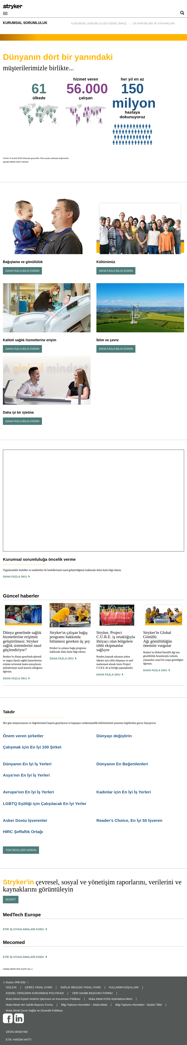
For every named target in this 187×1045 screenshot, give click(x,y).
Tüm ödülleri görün (20, 850)
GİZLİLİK (11, 987)
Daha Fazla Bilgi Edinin (22, 270)
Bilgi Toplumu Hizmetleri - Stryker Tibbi (138, 1004)
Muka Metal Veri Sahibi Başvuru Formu (29, 1004)
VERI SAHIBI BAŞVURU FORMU (92, 993)
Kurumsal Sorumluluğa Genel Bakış (98, 23)
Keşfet (10, 899)
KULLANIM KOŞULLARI (124, 987)
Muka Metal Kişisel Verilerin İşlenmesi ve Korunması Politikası (43, 998)
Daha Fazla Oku (15, 678)
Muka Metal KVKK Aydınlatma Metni (110, 998)
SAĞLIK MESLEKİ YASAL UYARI (80, 987)
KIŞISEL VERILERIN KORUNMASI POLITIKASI (35, 993)
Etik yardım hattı (18, 1039)
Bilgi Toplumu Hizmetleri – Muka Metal (84, 1004)
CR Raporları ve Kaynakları (153, 23)
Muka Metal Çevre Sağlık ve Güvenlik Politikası (34, 1010)
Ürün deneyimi (17, 1031)
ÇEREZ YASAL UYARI (38, 987)
